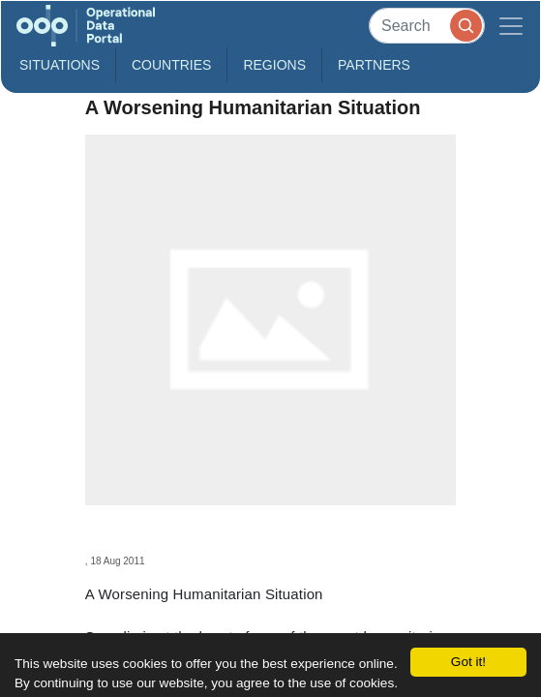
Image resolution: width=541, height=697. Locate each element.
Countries (171, 65)
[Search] (427, 26)
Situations (59, 65)
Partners (374, 65)
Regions (274, 65)
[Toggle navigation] (511, 25)
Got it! (468, 661)
